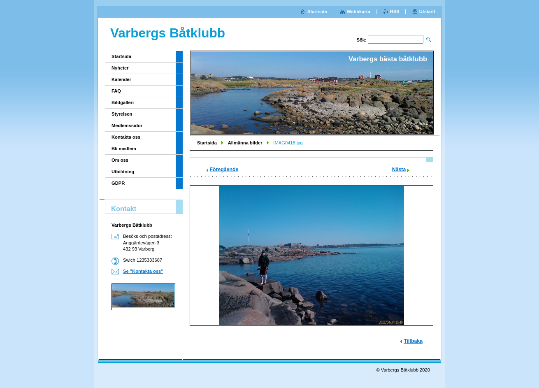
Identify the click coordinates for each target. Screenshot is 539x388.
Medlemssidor (127, 125)
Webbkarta (358, 11)
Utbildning (123, 171)
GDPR (118, 183)
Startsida (207, 142)
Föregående (224, 169)
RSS (395, 11)
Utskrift (427, 11)
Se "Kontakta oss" (143, 271)
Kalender (121, 79)
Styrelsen (122, 114)
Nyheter (120, 67)
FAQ (116, 90)
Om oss (120, 160)
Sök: (362, 39)
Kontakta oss (126, 137)
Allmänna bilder (245, 142)
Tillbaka (413, 341)
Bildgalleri (123, 102)
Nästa (399, 169)
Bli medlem (124, 148)
